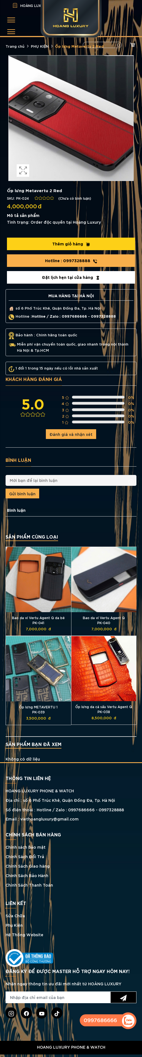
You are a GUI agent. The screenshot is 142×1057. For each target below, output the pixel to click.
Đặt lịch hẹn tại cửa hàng (71, 277)
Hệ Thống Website (24, 934)
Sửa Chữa (15, 915)
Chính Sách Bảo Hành (27, 875)
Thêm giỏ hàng (71, 244)
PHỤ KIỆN (40, 46)
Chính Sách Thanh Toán (29, 884)
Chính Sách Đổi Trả (25, 856)
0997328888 (71, 260)
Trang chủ (15, 46)
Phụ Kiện (14, 925)
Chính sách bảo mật (26, 847)
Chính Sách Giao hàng (28, 865)
